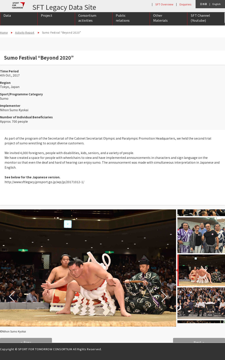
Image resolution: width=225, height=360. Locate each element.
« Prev (26, 342)
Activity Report (24, 32)
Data (7, 20)
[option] (88, 268)
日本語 (203, 4)
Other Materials (160, 22)
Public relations (123, 22)
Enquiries (185, 4)
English (216, 4)
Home (4, 32)
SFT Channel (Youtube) (200, 22)
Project (46, 20)
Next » (199, 342)
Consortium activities (87, 22)
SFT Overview (164, 4)
